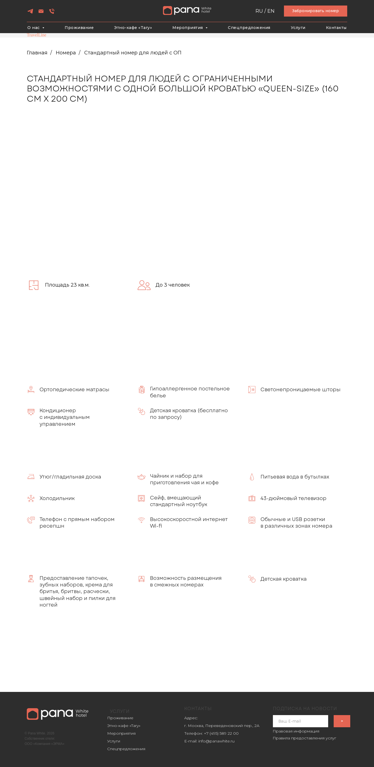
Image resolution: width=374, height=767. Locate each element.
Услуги (298, 27)
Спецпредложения (249, 27)
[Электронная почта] (41, 13)
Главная (37, 53)
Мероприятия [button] (188, 27)
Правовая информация (296, 731)
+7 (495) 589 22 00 (221, 733)
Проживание (79, 27)
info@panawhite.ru (216, 741)
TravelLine (36, 35)
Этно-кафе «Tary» (133, 27)
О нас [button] (34, 27)
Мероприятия (121, 733)
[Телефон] (51, 13)
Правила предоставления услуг (304, 738)
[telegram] (30, 13)
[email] (300, 721)
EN (271, 11)
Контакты (336, 27)
